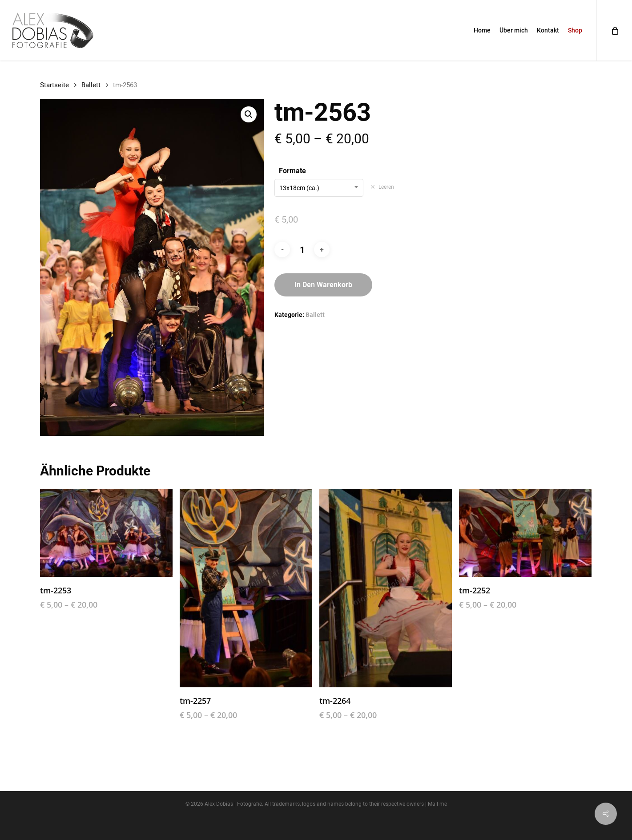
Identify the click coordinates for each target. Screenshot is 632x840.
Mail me (437, 804)
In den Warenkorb (323, 284)
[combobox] (318, 188)
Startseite (54, 85)
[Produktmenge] (302, 249)
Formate (292, 170)
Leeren (386, 187)
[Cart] (614, 30)
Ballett (91, 85)
